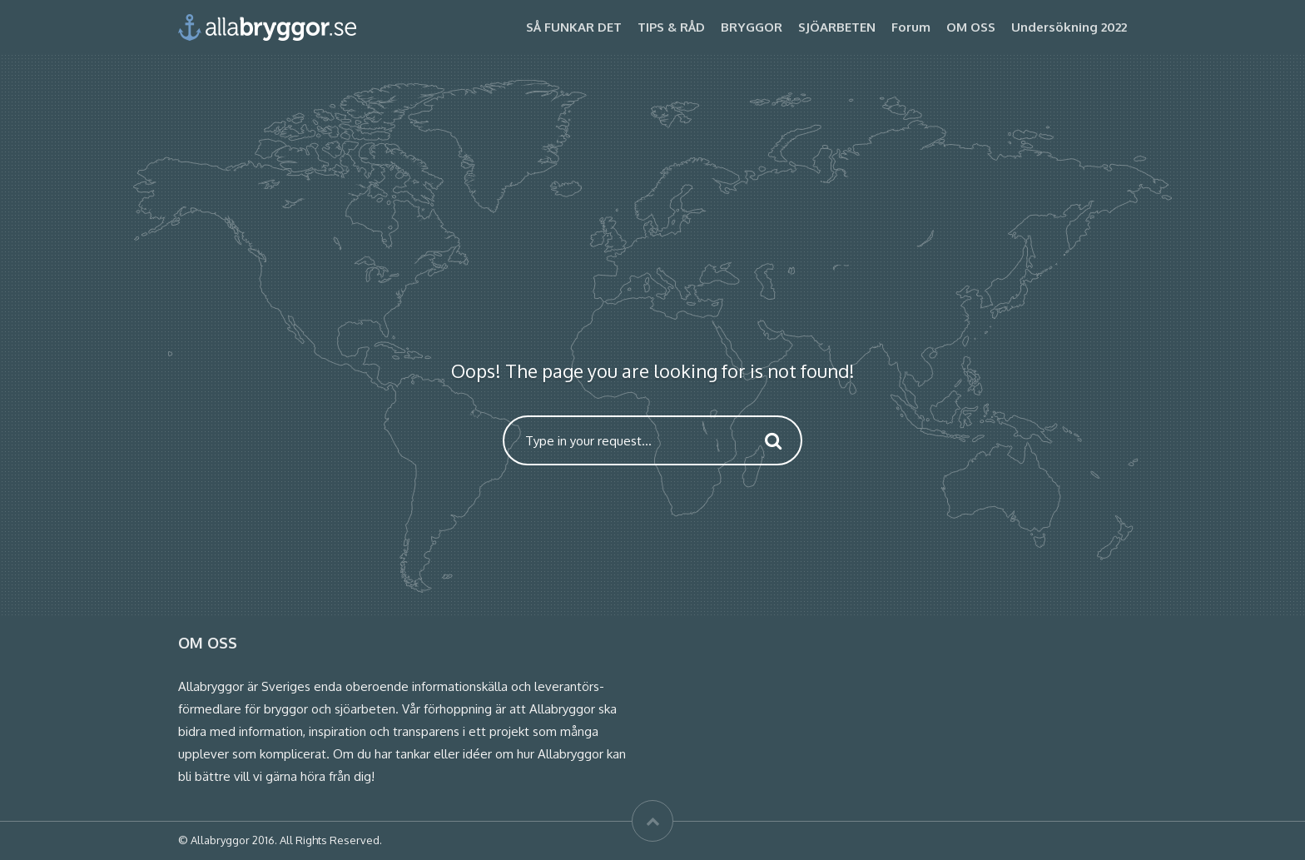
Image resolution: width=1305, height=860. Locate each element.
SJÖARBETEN (837, 27)
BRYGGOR (751, 27)
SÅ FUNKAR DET (574, 27)
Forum (910, 27)
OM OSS (970, 27)
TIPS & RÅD (671, 27)
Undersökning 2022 (1069, 27)
